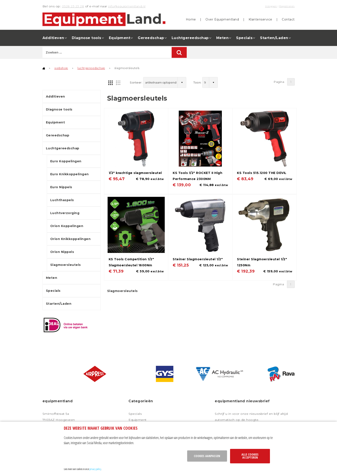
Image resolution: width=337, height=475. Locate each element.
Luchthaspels (62, 200)
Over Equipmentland (222, 19)
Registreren (287, 6)
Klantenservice (260, 19)
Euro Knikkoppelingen (69, 174)
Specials (244, 38)
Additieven (53, 38)
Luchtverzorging (65, 213)
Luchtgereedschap (190, 38)
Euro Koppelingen (66, 161)
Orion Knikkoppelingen (70, 239)
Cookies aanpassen (207, 456)
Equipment (119, 38)
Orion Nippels (62, 252)
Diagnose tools (86, 38)
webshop (61, 68)
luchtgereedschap (91, 68)
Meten (222, 38)
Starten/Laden (274, 38)
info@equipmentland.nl (127, 6)
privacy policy (95, 469)
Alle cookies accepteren (250, 455)
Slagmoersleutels (65, 265)
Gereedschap (151, 38)
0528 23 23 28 (73, 6)
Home (191, 19)
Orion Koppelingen (66, 226)
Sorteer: (136, 82)
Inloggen (271, 6)
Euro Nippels (61, 187)
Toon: (197, 82)
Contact (288, 19)
